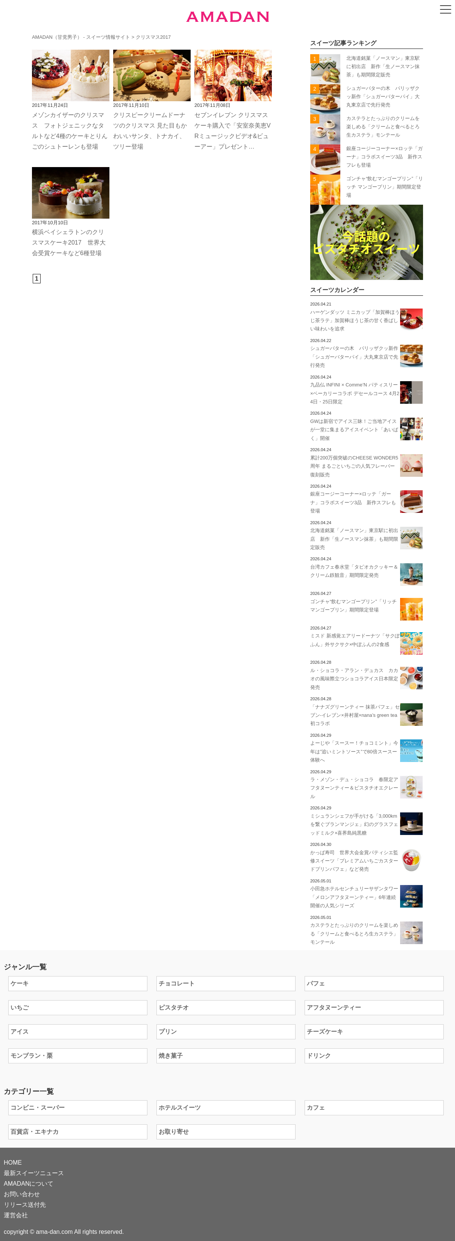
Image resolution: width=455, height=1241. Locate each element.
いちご (20, 1007)
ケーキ (20, 983)
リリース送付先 (25, 1204)
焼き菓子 (171, 1055)
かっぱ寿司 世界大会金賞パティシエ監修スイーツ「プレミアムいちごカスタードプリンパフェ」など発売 (354, 861)
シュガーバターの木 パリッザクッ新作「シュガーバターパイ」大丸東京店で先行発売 (383, 96)
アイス (20, 1031)
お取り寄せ (174, 1131)
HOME (13, 1162)
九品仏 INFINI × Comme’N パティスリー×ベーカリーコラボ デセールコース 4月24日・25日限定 (354, 393)
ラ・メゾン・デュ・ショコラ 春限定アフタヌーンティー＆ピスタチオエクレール (354, 788)
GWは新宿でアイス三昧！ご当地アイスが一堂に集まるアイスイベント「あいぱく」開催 (354, 429)
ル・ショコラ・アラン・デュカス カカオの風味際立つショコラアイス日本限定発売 (354, 679)
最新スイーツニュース (34, 1173)
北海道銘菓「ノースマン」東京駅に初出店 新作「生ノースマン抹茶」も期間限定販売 (383, 66)
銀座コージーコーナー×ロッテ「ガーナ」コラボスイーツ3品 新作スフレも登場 (384, 157)
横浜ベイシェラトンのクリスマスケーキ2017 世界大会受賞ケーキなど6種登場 (69, 242)
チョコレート (177, 983)
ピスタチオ (174, 1007)
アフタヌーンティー (334, 1007)
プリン (168, 1031)
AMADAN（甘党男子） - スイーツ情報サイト (81, 37)
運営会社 (16, 1215)
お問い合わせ (22, 1194)
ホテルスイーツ (180, 1107)
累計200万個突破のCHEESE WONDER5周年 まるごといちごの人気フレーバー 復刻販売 (354, 466)
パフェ (316, 983)
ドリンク (319, 1055)
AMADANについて (28, 1183)
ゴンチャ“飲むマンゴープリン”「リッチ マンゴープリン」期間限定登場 (384, 187)
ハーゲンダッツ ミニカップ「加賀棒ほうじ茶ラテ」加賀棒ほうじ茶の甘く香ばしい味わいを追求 (355, 320)
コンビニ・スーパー (38, 1107)
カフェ (316, 1107)
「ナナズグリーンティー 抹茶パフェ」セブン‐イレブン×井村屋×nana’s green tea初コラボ (355, 715)
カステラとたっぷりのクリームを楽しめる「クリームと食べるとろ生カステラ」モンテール (383, 127)
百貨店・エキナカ (35, 1131)
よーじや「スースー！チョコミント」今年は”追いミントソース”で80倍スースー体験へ (354, 751)
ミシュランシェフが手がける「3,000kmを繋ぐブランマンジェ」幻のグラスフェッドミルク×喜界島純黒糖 (354, 824)
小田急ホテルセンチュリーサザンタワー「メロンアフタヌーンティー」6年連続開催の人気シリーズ (354, 897)
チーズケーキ (325, 1031)
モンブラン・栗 (32, 1055)
